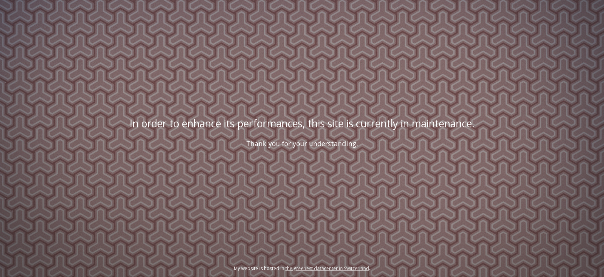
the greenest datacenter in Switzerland (327, 268)
